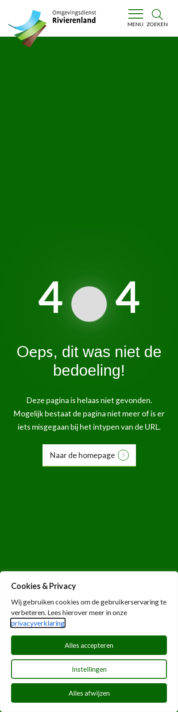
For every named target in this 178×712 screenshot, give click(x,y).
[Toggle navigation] (135, 18)
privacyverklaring (38, 623)
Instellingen (89, 669)
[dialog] (89, 641)
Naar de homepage (82, 455)
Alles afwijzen (89, 693)
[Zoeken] (157, 18)
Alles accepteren (89, 645)
